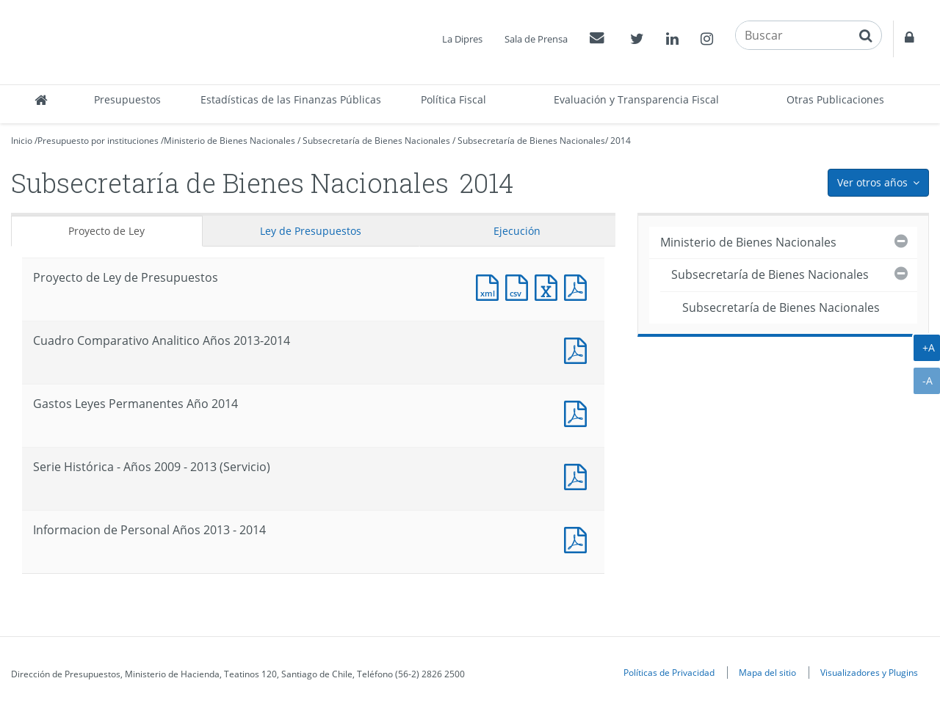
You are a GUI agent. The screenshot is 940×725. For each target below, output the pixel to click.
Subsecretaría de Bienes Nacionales (376, 140)
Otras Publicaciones (835, 99)
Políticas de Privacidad (669, 672)
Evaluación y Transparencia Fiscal (636, 99)
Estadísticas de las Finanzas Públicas (290, 99)
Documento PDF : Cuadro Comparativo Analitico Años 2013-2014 (578, 348)
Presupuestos (127, 99)
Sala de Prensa (536, 38)
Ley (310, 231)
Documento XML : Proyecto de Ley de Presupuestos (490, 285)
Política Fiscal (453, 99)
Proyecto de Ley (106, 231)
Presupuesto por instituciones (98, 140)
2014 (620, 140)
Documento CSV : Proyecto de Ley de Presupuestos (520, 285)
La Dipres (462, 38)
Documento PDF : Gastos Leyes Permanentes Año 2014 (578, 412)
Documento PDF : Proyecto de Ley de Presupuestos (578, 285)
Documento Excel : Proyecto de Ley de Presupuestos (549, 285)
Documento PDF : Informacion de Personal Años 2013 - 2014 (578, 538)
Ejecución (517, 231)
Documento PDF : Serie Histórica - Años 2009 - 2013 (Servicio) (578, 475)
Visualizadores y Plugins (869, 672)
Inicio (21, 140)
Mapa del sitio (767, 672)
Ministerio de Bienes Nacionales (229, 140)
